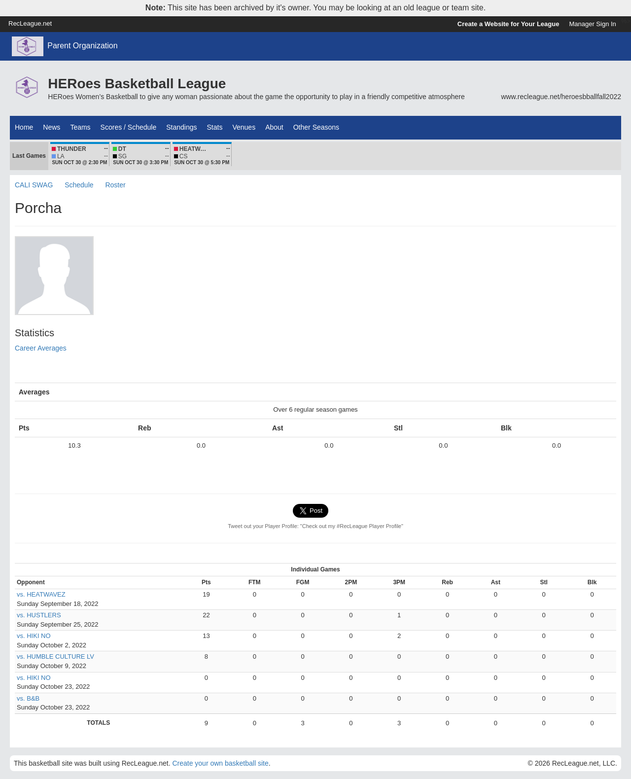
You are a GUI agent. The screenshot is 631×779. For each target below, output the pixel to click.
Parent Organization (82, 45)
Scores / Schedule (129, 127)
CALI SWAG (34, 185)
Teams (80, 127)
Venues (243, 127)
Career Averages (41, 348)
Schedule (79, 185)
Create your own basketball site (220, 763)
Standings (181, 127)
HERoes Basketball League (137, 83)
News (51, 127)
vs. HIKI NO (34, 635)
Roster (115, 185)
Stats (215, 127)
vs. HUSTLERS (39, 615)
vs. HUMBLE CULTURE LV (55, 656)
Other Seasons (316, 127)
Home (24, 127)
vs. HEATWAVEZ (41, 594)
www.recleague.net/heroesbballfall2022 (561, 97)
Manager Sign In (592, 24)
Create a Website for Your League (508, 24)
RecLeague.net (30, 23)
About (274, 127)
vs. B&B (28, 698)
